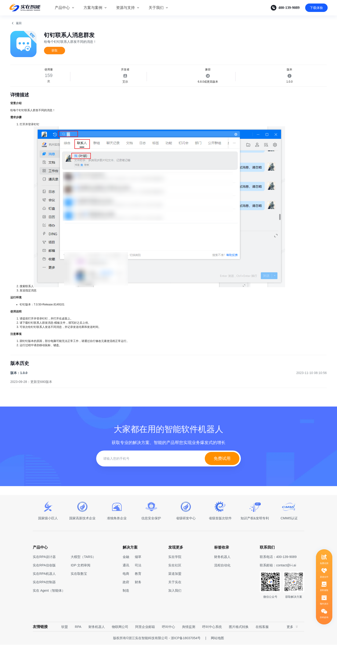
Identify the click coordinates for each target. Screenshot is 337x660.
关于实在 (174, 597)
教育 (138, 589)
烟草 (138, 572)
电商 (126, 589)
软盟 (64, 642)
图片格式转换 (239, 642)
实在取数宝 (79, 589)
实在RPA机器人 (44, 589)
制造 (126, 606)
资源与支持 (125, 8)
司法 (138, 580)
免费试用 (222, 473)
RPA (78, 642)
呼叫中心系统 (212, 642)
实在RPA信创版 (44, 580)
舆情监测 (188, 642)
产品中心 (62, 8)
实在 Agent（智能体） (49, 606)
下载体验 (316, 8)
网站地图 (217, 653)
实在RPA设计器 (44, 572)
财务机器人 (96, 642)
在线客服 (262, 642)
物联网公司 (120, 642)
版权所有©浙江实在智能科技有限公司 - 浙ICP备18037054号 (157, 653)
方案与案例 (93, 8)
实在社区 (174, 580)
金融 (126, 572)
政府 (126, 597)
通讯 (126, 580)
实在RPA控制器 (44, 597)
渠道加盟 (174, 589)
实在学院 (174, 572)
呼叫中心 (168, 642)
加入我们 (174, 606)
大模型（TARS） (83, 572)
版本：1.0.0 (18, 388)
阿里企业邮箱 (145, 642)
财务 (138, 597)
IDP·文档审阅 (80, 580)
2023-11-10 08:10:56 (311, 388)
